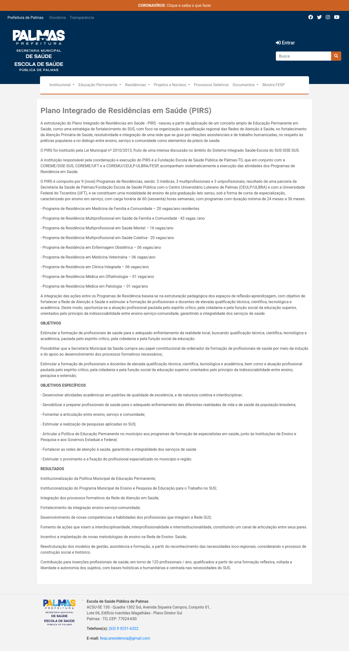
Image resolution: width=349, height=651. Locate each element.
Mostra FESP (273, 85)
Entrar (285, 43)
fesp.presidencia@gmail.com (125, 638)
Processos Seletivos (211, 85)
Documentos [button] (244, 85)
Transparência (82, 17)
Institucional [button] (60, 85)
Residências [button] (136, 85)
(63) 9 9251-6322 (123, 628)
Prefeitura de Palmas (26, 17)
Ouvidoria (57, 17)
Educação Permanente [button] (99, 85)
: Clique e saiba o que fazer (174, 5)
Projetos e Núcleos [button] (170, 85)
